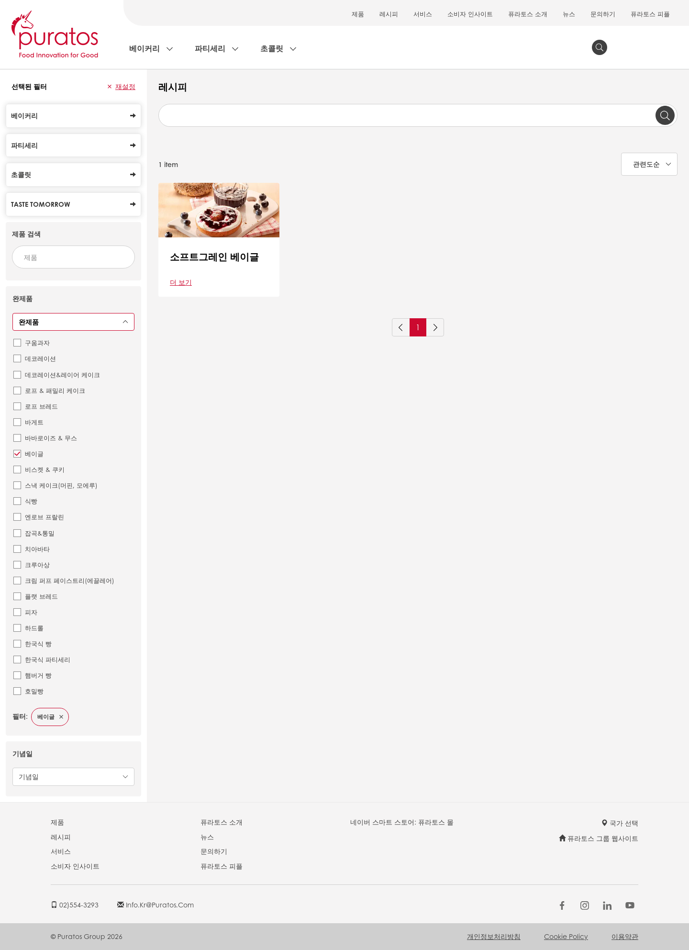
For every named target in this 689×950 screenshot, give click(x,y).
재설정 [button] (125, 86)
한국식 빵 (38, 643)
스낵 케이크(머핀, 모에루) (61, 485)
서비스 (422, 13)
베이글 (34, 453)
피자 (31, 611)
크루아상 (37, 564)
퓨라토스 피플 (650, 13)
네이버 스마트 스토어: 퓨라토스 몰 (402, 822)
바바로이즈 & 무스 (51, 437)
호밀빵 (34, 690)
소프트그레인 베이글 (214, 256)
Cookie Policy (566, 936)
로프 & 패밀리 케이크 (55, 390)
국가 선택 (619, 822)
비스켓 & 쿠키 (45, 469)
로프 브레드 (41, 406)
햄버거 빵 (38, 675)
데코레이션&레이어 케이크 (62, 374)
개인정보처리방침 (494, 936)
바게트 (34, 421)
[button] (109, 86)
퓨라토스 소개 (527, 13)
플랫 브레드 (41, 596)
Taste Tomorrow (73, 204)
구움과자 (37, 342)
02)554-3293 (75, 904)
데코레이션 (40, 358)
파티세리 (210, 48)
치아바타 (37, 548)
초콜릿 (271, 48)
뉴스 (569, 13)
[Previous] (401, 327)
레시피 (388, 13)
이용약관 (624, 936)
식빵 (31, 500)
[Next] (435, 327)
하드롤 (34, 627)
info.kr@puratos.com (155, 904)
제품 (358, 13)
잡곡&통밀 (40, 532)
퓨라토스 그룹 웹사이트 (598, 838)
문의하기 (602, 13)
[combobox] (73, 257)
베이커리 (144, 48)
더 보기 (181, 282)
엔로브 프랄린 (44, 516)
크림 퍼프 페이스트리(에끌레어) (69, 580)
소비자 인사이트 (470, 13)
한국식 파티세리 (47, 659)
